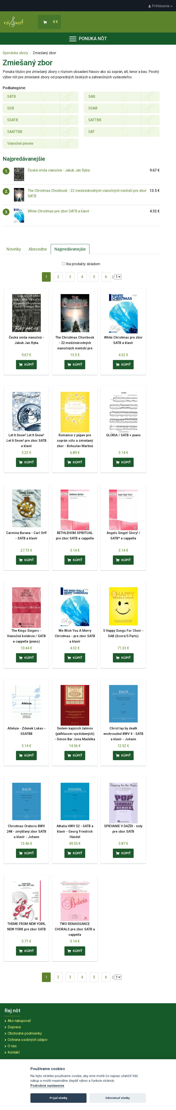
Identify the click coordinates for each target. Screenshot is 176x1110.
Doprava (14, 1027)
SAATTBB (14, 132)
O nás (12, 1046)
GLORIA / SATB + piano (123, 435)
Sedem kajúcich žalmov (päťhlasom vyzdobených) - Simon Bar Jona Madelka (75, 734)
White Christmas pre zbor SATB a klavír (58, 211)
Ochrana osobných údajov (28, 1040)
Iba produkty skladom (83, 264)
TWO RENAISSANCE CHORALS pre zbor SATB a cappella (75, 929)
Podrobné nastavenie (47, 1086)
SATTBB (94, 120)
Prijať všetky (58, 1098)
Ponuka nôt (88, 38)
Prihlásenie (160, 6)
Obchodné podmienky (25, 1033)
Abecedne (38, 249)
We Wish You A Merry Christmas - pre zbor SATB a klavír (75, 636)
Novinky (14, 249)
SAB (91, 96)
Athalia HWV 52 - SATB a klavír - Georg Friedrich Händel (75, 831)
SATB (11, 96)
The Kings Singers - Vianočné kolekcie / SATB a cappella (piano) (26, 636)
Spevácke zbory (15, 53)
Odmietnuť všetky (117, 1098)
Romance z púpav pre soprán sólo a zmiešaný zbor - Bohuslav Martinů (75, 440)
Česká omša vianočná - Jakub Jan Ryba (59, 170)
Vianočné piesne (20, 143)
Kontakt (14, 1052)
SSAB (92, 108)
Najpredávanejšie (70, 249)
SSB (10, 108)
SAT (91, 132)
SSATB (12, 120)
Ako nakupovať (19, 1021)
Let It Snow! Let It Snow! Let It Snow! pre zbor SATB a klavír (26, 440)
